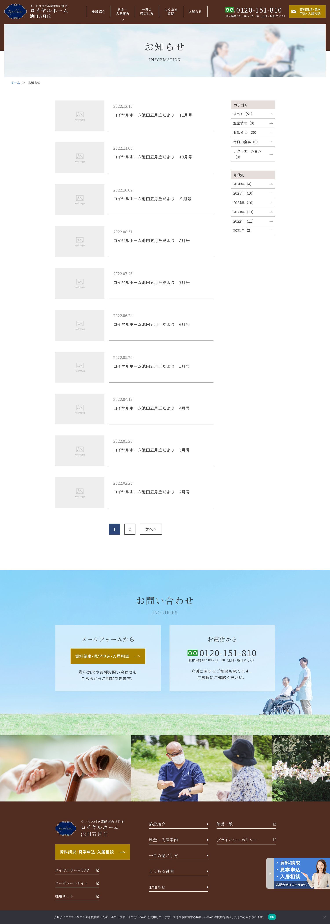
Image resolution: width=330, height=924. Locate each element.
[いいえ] (324, 917)
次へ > (150, 529)
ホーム (15, 82)
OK (272, 917)
